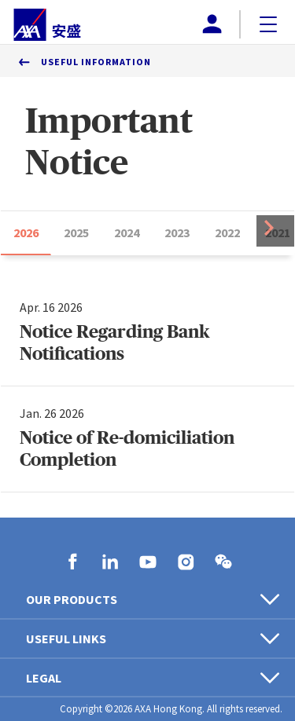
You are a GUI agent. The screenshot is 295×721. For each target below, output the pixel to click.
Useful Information (96, 62)
